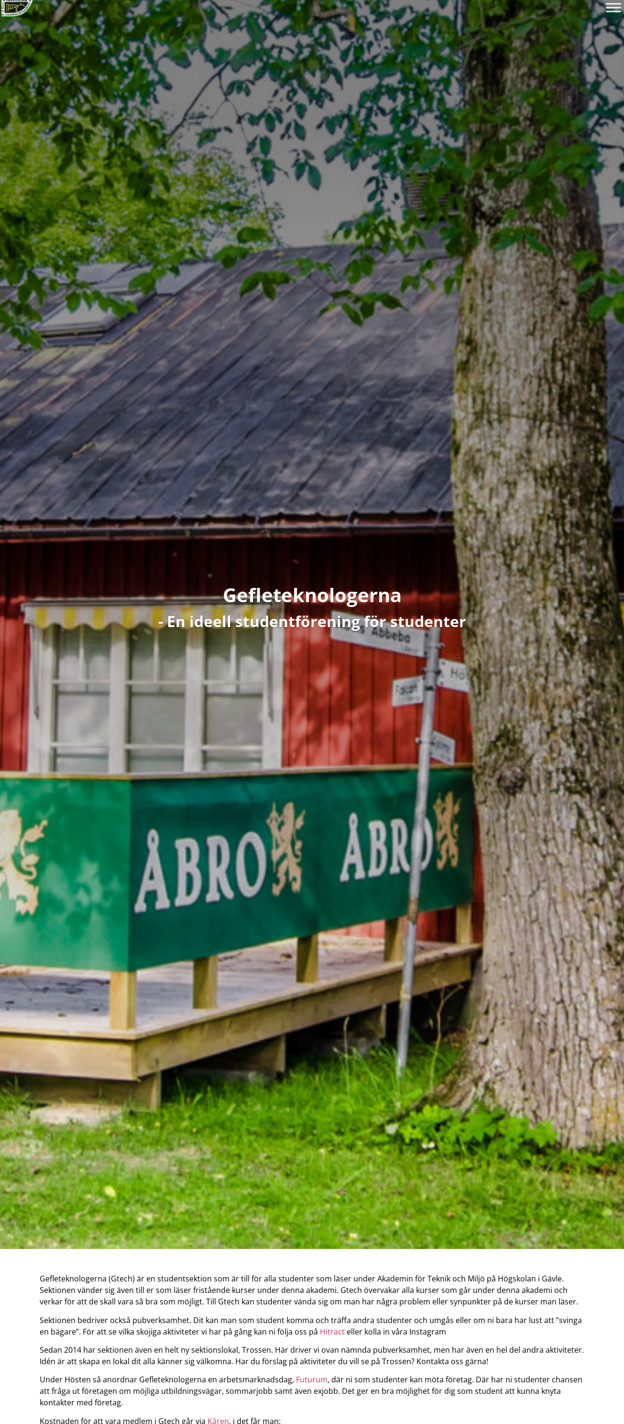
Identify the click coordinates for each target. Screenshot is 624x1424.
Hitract (332, 1331)
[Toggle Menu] (613, 7)
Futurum (312, 1379)
